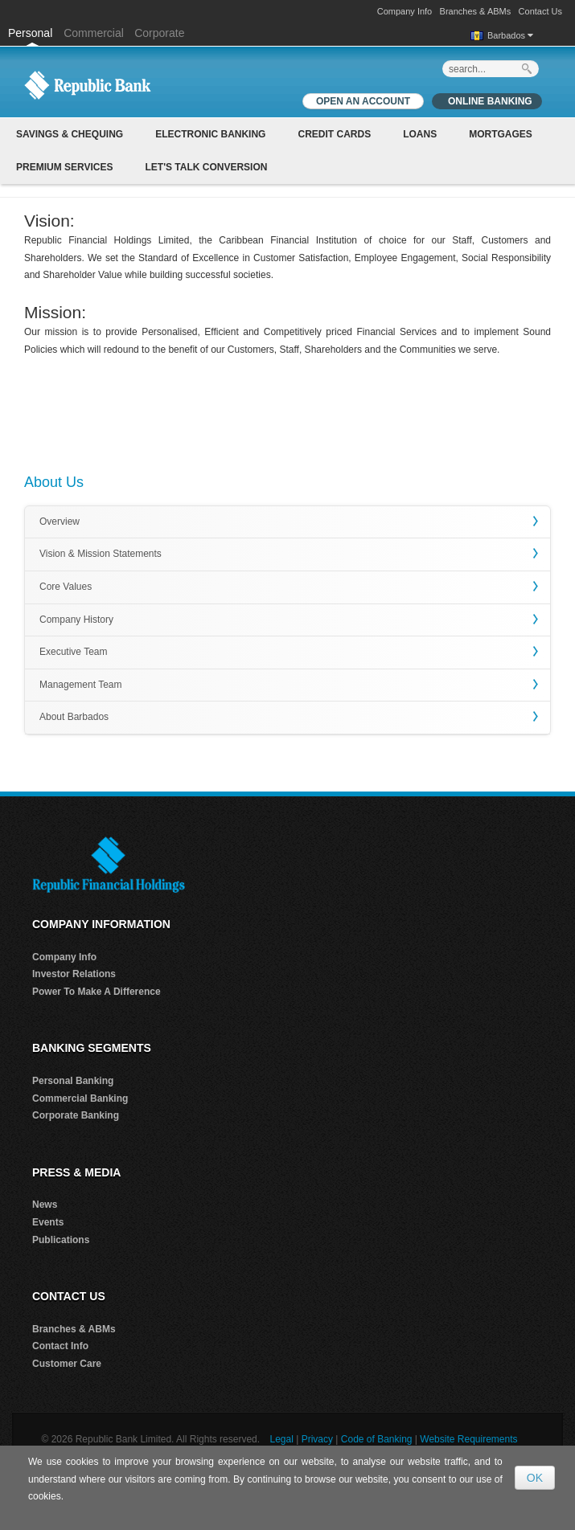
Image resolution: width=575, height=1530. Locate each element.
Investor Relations (74, 974)
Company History (76, 619)
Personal (31, 33)
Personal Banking (72, 1080)
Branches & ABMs (475, 11)
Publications (60, 1240)
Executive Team (73, 651)
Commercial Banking (80, 1098)
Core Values (65, 586)
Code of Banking (377, 1439)
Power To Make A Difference (96, 991)
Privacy (317, 1439)
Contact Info (60, 1346)
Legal (281, 1439)
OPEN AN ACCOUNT (363, 101)
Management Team (80, 684)
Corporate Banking (75, 1115)
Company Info (404, 11)
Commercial (94, 33)
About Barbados (74, 716)
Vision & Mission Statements (100, 553)
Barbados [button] (510, 35)
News (44, 1204)
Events (48, 1222)
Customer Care (66, 1363)
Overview (59, 521)
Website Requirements (468, 1439)
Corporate (159, 33)
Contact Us (540, 11)
